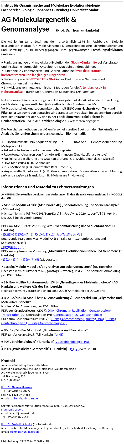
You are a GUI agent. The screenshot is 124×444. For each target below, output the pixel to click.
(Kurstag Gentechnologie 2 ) (47, 323)
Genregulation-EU (66, 315)
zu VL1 (69, 234)
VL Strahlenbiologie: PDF (72, 342)
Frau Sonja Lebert (12, 409)
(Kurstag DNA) (94, 319)
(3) (11, 234)
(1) (3, 247)
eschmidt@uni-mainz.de (24, 432)
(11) (45, 234)
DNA (51, 310)
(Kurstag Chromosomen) (67, 319)
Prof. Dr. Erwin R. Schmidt (16, 424)
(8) (31, 234)
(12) (52, 234)
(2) (7, 234)
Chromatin (63, 310)
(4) (15, 234)
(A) (56, 334)
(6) (24, 234)
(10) (40, 234)
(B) (61, 334)
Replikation (80, 310)
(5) (20, 234)
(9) (35, 234)
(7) (28, 234)
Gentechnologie (91, 315)
